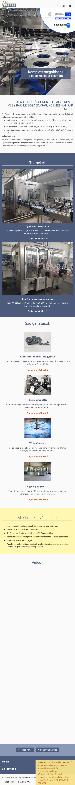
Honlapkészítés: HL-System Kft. (16, 782)
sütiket (59, 762)
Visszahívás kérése (47, 749)
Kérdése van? (24, 749)
